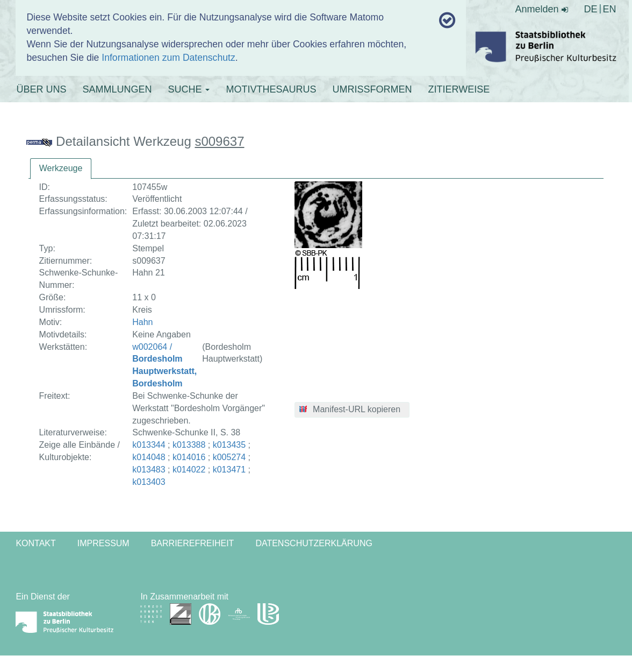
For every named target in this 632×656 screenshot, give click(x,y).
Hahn (142, 322)
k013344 (148, 444)
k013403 (148, 481)
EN (609, 9)
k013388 (189, 444)
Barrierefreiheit (192, 543)
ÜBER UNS (41, 89)
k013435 (229, 444)
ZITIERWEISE (459, 89)
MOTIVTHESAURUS (271, 89)
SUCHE (189, 89)
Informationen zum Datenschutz (168, 57)
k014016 (189, 457)
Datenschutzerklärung (313, 543)
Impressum (103, 543)
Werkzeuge (61, 168)
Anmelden (541, 9)
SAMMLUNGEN (117, 89)
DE (591, 9)
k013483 (148, 469)
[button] (352, 410)
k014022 (189, 469)
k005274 (229, 457)
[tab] (61, 168)
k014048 (148, 457)
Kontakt (35, 543)
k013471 (229, 469)
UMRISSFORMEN (372, 89)
